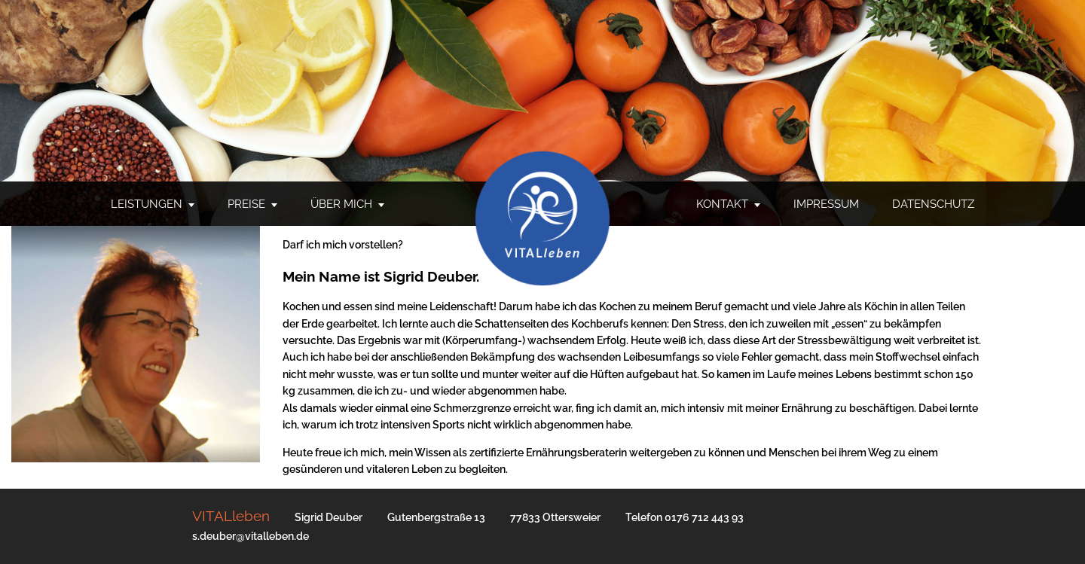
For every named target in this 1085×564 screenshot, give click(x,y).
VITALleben (231, 516)
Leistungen (146, 204)
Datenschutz (933, 204)
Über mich (341, 204)
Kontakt (722, 204)
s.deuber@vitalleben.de (250, 536)
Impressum (826, 204)
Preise (246, 204)
